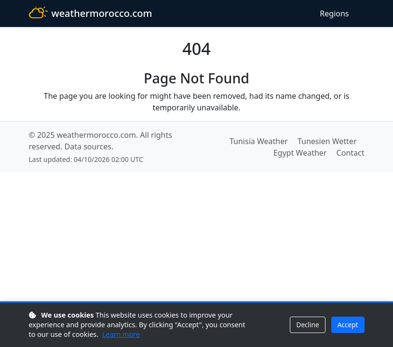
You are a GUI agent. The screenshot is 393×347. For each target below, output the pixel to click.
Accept (348, 324)
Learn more (121, 334)
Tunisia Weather (259, 141)
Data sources (88, 146)
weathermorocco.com (90, 13)
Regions (334, 13)
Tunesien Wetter (327, 141)
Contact (351, 152)
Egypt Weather (300, 152)
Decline (307, 324)
